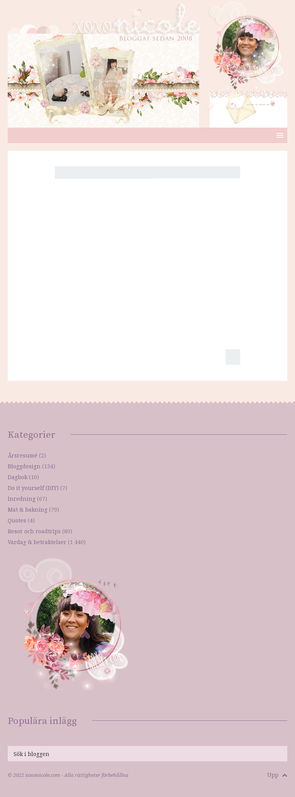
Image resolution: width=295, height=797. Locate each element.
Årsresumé (22, 455)
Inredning (22, 498)
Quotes (17, 520)
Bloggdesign (24, 466)
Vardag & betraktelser (37, 542)
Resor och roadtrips (34, 531)
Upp (277, 774)
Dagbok (17, 477)
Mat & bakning (27, 509)
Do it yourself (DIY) (33, 488)
